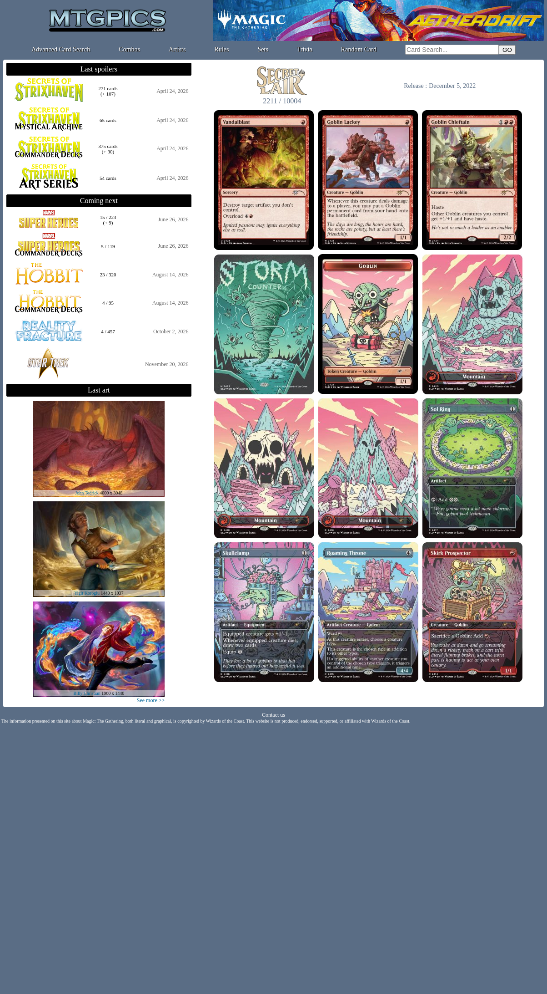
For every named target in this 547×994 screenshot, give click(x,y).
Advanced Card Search (60, 49)
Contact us (273, 715)
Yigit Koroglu (87, 593)
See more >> (151, 700)
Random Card (358, 49)
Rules (222, 49)
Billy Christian (86, 693)
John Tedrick (87, 492)
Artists (177, 49)
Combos (129, 49)
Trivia (304, 49)
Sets (263, 49)
